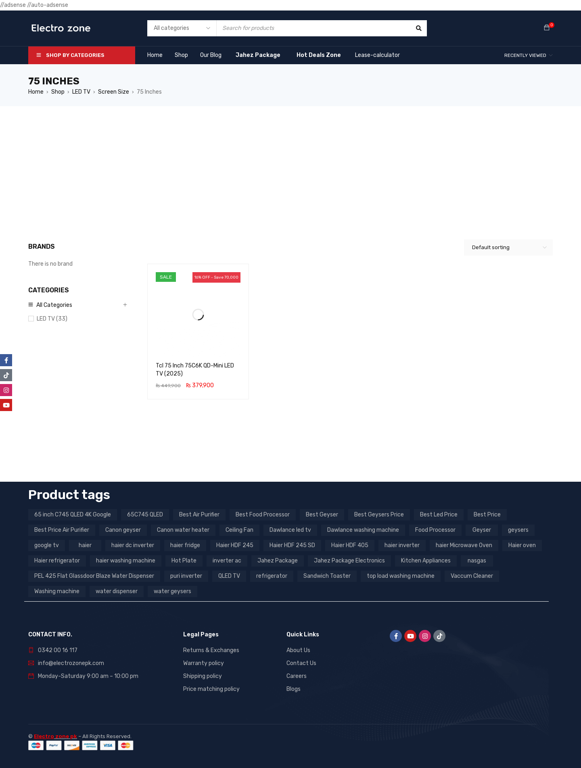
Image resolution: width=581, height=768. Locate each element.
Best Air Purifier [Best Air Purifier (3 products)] (199, 514)
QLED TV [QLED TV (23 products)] (229, 576)
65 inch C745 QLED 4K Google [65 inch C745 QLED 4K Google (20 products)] (72, 514)
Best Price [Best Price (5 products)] (487, 514)
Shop (58, 91)
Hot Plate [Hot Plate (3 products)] (183, 560)
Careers (296, 676)
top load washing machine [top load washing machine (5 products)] (401, 576)
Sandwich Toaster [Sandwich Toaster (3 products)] (327, 576)
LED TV (81, 91)
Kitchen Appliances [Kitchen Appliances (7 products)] (426, 560)
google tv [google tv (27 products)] (46, 545)
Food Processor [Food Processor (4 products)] (435, 530)
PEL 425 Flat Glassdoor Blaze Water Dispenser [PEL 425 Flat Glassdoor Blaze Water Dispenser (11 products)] (94, 576)
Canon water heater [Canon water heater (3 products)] (183, 530)
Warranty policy (203, 663)
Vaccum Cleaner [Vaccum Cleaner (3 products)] (472, 576)
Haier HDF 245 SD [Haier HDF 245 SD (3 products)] (292, 545)
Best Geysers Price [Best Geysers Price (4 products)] (379, 514)
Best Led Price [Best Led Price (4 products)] (439, 514)
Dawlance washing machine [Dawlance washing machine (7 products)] (363, 530)
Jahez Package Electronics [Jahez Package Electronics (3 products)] (349, 560)
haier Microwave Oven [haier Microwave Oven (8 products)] (464, 545)
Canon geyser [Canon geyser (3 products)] (123, 530)
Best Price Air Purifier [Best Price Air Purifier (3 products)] (61, 530)
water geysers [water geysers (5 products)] (172, 591)
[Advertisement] (290, 166)
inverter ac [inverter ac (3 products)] (227, 560)
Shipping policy (202, 676)
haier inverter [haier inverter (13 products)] (402, 545)
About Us (298, 650)
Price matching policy (211, 689)
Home (36, 91)
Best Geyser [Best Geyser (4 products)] (322, 514)
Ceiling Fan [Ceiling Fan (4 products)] (239, 530)
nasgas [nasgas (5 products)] (477, 560)
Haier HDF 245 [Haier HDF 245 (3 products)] (234, 545)
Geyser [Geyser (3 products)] (481, 530)
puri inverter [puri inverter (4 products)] (186, 576)
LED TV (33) (52, 318)
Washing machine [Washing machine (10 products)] (56, 591)
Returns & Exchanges (211, 650)
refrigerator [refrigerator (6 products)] (271, 576)
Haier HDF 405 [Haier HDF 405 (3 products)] (349, 545)
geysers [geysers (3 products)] (518, 530)
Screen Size (113, 91)
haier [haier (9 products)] (85, 545)
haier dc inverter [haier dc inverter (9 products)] (132, 545)
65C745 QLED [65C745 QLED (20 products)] (145, 514)
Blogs (293, 689)
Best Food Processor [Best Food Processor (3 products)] (263, 514)
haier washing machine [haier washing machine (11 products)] (125, 560)
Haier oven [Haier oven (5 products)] (522, 545)
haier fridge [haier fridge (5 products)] (185, 545)
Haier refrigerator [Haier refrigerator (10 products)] (57, 560)
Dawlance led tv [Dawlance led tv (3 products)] (290, 530)
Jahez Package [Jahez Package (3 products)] (277, 560)
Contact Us (301, 663)
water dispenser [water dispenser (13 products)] (117, 591)
